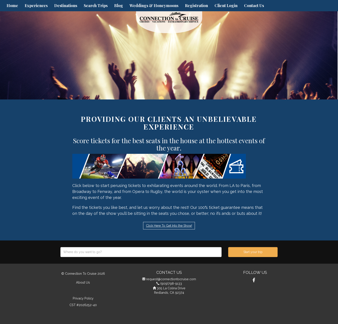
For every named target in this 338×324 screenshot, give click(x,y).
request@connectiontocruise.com (171, 279)
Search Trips (96, 5)
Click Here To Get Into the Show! (169, 225)
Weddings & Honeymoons (154, 5)
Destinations (65, 5)
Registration (196, 5)
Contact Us (254, 5)
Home (12, 5)
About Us (83, 282)
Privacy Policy (83, 298)
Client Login (226, 5)
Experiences (36, 5)
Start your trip (253, 252)
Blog (118, 5)
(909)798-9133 (171, 283)
